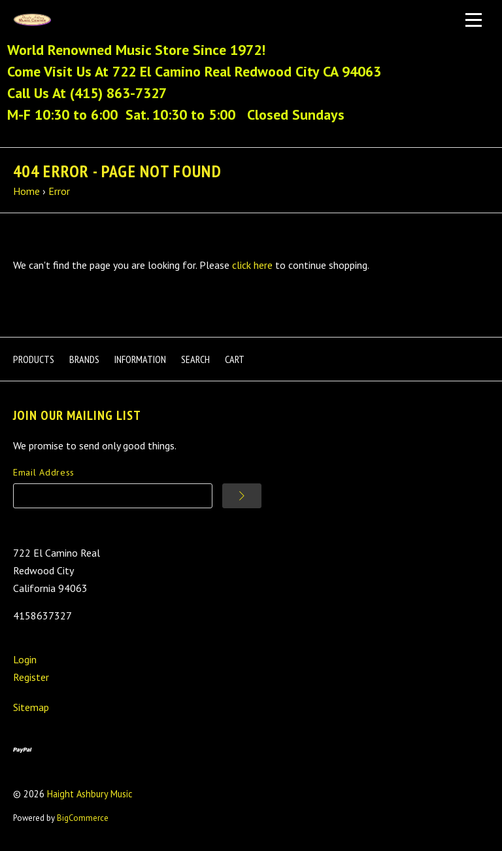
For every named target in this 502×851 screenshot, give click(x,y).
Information (140, 359)
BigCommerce (83, 818)
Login (25, 659)
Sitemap (31, 707)
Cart (234, 359)
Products (33, 359)
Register (31, 677)
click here (252, 264)
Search (195, 359)
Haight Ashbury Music (90, 794)
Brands (84, 359)
